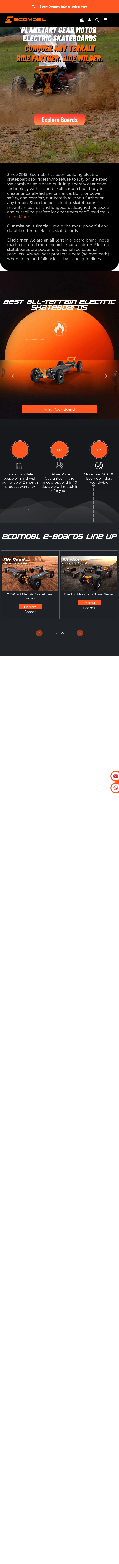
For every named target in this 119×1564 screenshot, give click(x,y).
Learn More (18, 216)
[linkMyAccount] (88, 20)
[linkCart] (82, 20)
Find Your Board (59, 409)
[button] (12, 375)
